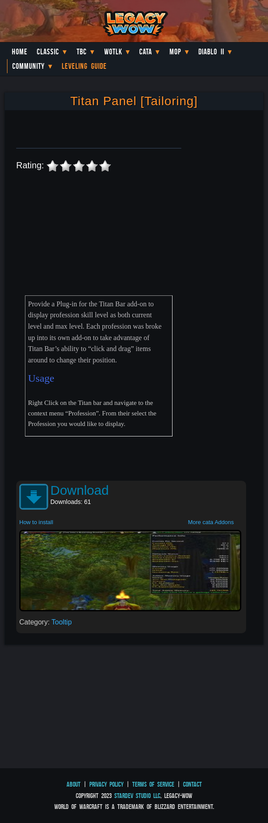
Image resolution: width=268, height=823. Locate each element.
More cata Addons (211, 522)
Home (20, 51)
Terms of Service (153, 784)
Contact (192, 784)
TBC (82, 51)
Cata (145, 51)
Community (28, 66)
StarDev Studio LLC (137, 795)
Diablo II (211, 51)
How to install (36, 522)
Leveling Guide (84, 66)
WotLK (113, 51)
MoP (175, 51)
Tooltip (62, 622)
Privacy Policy (106, 784)
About (74, 784)
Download (79, 490)
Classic (48, 51)
